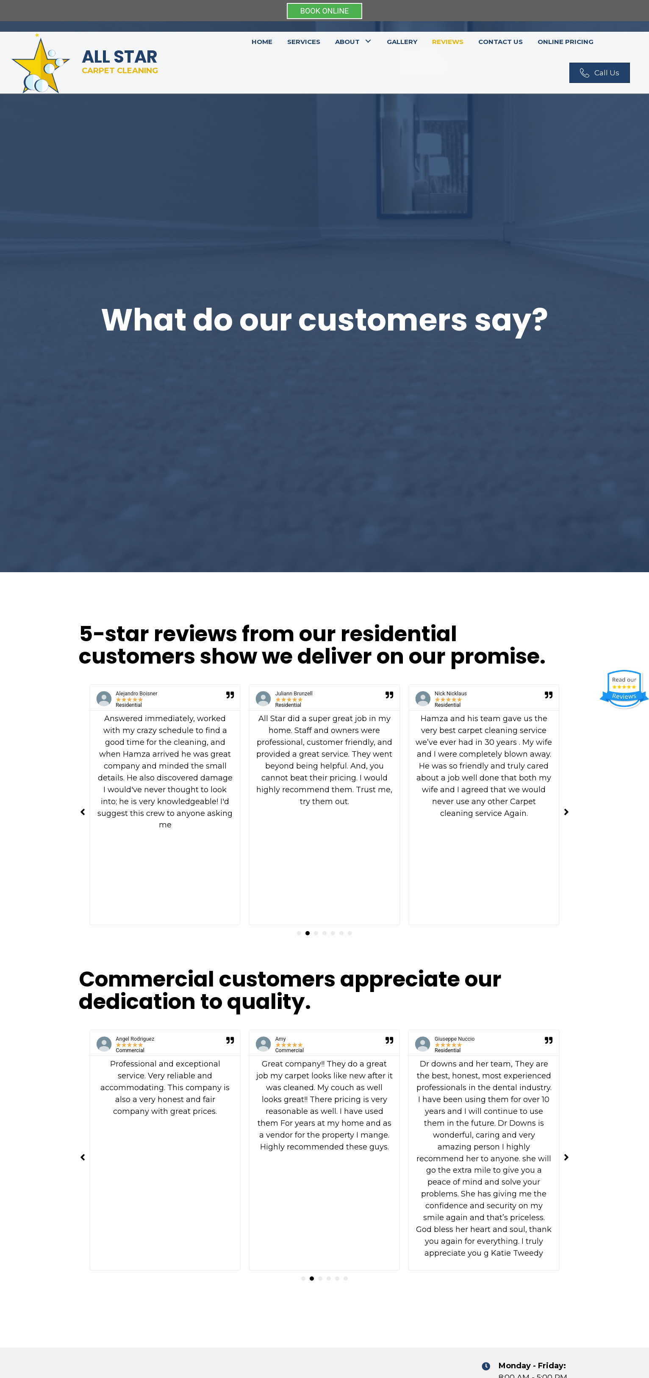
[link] (262, 41)
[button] (599, 73)
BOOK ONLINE (324, 10)
